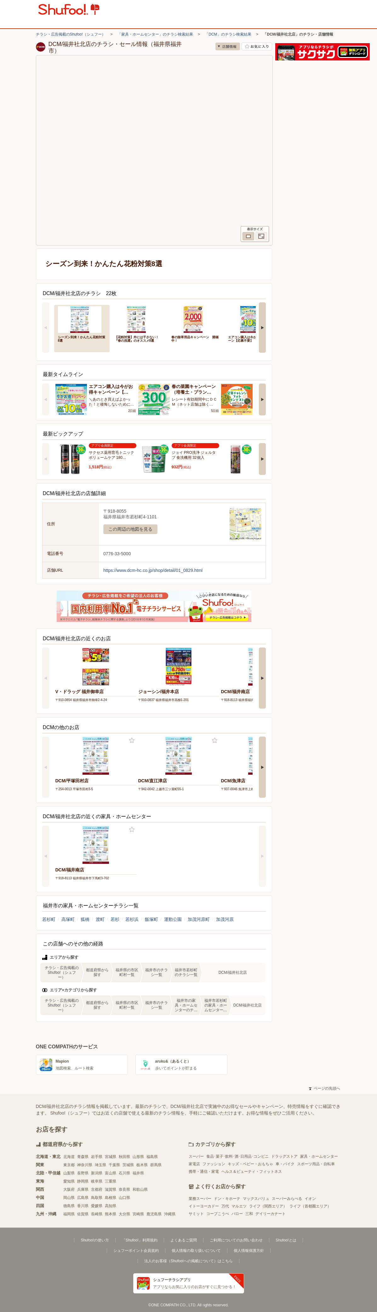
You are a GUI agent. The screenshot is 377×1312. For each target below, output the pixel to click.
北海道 (69, 1157)
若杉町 (48, 919)
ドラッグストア (284, 1156)
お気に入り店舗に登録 (257, 46)
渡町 (100, 919)
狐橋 (85, 919)
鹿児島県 (154, 1214)
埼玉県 (100, 1165)
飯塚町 (151, 919)
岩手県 (96, 1157)
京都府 (96, 1189)
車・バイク (285, 1164)
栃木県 (142, 1165)
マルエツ (239, 1206)
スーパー (196, 1156)
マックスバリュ (256, 1198)
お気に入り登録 (132, 740)
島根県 (110, 1197)
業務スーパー (200, 1198)
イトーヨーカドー (204, 1206)
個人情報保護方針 (249, 1250)
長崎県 (96, 1214)
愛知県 (69, 1181)
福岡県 (69, 1214)
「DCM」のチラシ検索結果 (228, 34)
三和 (249, 1214)
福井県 (138, 1173)
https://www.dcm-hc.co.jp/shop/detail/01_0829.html (153, 570)
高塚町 (68, 919)
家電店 (194, 1164)
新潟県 (96, 1173)
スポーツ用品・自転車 (316, 1164)
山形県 (138, 1157)
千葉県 (114, 1165)
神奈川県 (84, 1165)
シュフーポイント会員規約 (136, 1250)
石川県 (124, 1173)
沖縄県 (169, 1214)
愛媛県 (96, 1206)
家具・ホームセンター (319, 1156)
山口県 (124, 1197)
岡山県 (69, 1197)
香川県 (83, 1206)
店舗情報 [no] (227, 46)
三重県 (110, 1181)
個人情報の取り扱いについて (196, 1250)
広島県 (83, 1197)
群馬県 (156, 1165)
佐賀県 (83, 1214)
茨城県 (128, 1165)
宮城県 (110, 1157)
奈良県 (124, 1189)
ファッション (214, 1164)
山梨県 (69, 1173)
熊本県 (110, 1214)
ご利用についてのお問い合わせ (236, 1240)
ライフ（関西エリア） (268, 1206)
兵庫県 (83, 1189)
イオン (310, 1198)
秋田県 (124, 1157)
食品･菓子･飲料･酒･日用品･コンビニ (237, 1156)
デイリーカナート (270, 1214)
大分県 (124, 1214)
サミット (196, 1214)
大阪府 (69, 1189)
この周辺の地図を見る (130, 529)
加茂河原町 (199, 919)
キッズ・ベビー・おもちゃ (250, 1164)
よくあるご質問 (183, 1240)
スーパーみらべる (287, 1198)
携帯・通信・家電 (204, 1171)
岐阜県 (96, 1181)
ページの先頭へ (324, 1088)
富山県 (110, 1173)
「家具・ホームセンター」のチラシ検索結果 (155, 34)
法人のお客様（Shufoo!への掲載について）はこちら (188, 1261)
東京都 (69, 1165)
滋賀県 (110, 1189)
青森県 (83, 1157)
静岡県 (83, 1181)
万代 (225, 1206)
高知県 (110, 1206)
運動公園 (173, 919)
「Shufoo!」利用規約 (139, 1240)
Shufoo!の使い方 (95, 1240)
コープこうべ (217, 1214)
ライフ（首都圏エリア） (310, 1206)
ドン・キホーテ (227, 1198)
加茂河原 (225, 919)
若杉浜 (132, 919)
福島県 (152, 1157)
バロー (237, 1214)
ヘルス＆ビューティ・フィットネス (251, 1171)
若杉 (115, 919)
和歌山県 (140, 1189)
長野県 (83, 1173)
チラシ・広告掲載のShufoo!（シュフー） (71, 34)
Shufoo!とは (286, 1240)
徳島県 (69, 1206)
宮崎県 (138, 1214)
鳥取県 (96, 1197)
